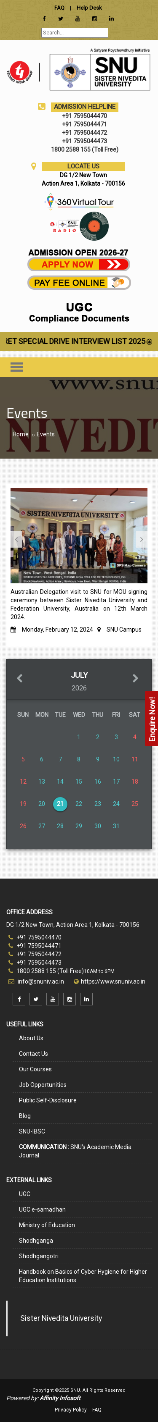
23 (97, 803)
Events (46, 434)
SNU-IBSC (32, 1131)
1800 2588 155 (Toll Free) (46, 971)
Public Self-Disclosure (48, 1100)
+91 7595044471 (35, 945)
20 (41, 803)
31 (116, 826)
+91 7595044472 (35, 954)
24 (116, 803)
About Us (31, 1038)
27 (41, 826)
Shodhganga (36, 1240)
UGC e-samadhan (42, 1209)
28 (60, 826)
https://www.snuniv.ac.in (113, 981)
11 (134, 759)
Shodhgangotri (39, 1256)
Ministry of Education (47, 1225)
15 (78, 781)
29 (78, 826)
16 (97, 781)
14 (60, 781)
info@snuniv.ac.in (40, 981)
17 (116, 781)
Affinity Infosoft (60, 1398)
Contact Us (33, 1053)
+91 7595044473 (35, 962)
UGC (24, 1194)
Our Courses (35, 1069)
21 (60, 803)
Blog (25, 1115)
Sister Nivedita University (61, 1318)
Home (21, 434)
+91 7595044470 (35, 937)
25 (134, 803)
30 (97, 826)
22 (78, 803)
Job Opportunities (43, 1084)
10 (116, 759)
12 (23, 781)
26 (23, 826)
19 (23, 803)
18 (134, 781)
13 (41, 781)
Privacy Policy (71, 1410)
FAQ (97, 1410)
